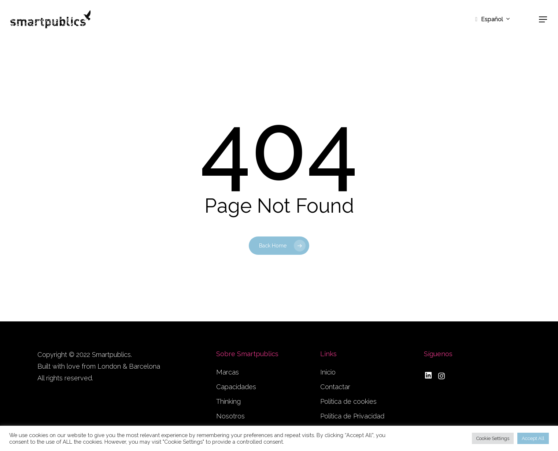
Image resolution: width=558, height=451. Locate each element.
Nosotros (230, 416)
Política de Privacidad (352, 416)
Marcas (227, 372)
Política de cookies (348, 401)
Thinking (228, 401)
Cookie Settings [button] (492, 438)
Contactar (335, 387)
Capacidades (236, 387)
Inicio (328, 372)
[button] (543, 19)
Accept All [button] (533, 438)
